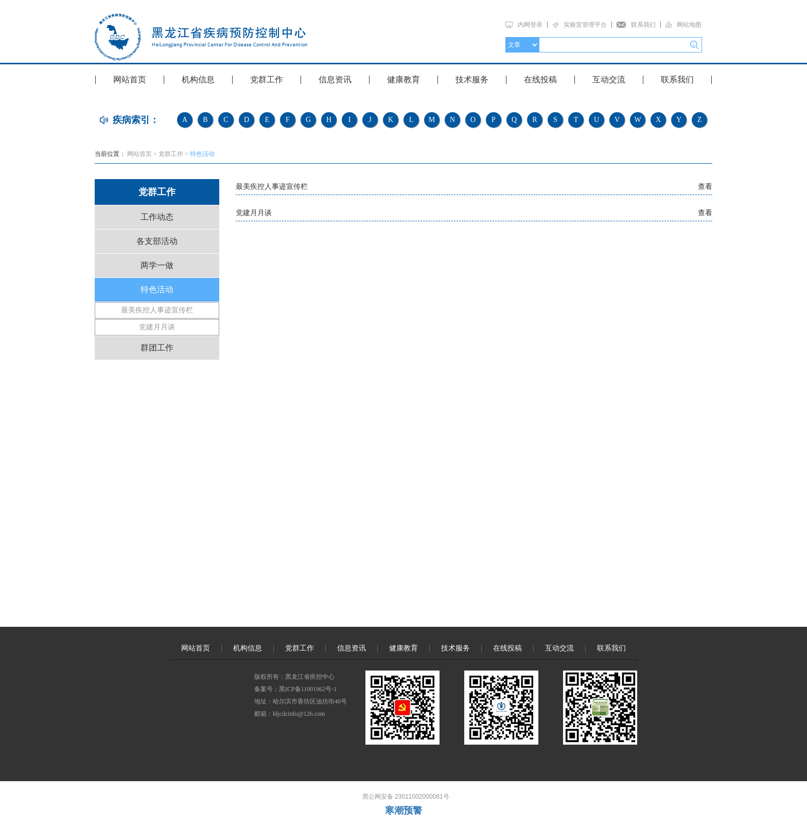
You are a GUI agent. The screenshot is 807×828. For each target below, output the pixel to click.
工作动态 (157, 217)
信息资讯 (335, 79)
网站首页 (129, 79)
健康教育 (403, 79)
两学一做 (157, 265)
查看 (705, 186)
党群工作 (266, 79)
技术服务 (471, 79)
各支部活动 (157, 241)
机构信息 (198, 79)
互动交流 (608, 79)
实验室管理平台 (585, 25)
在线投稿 (540, 79)
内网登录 (530, 25)
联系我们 (643, 25)
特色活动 (202, 153)
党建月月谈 (157, 327)
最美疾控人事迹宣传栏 (157, 310)
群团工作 (157, 347)
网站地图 (689, 25)
